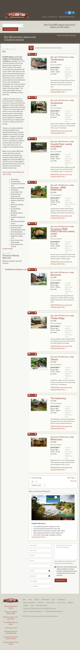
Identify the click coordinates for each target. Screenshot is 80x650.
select (31, 54)
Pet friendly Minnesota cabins (11, 623)
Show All (73, 481)
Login (44, 17)
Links (53, 599)
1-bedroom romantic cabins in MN (10, 612)
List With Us (52, 17)
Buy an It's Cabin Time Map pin (32, 611)
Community (61, 599)
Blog (24, 599)
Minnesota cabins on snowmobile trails (10, 632)
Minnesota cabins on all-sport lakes (10, 618)
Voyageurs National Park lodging (10, 643)
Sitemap (25, 605)
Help (32, 605)
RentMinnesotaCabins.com (16, 269)
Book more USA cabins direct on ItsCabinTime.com (39, 608)
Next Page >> (71, 478)
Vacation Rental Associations (53, 611)
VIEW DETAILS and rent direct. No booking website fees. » (61, 91)
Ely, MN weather (7, 248)
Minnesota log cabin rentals (10, 607)
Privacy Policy (50, 602)
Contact (36, 599)
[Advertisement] (40, 4)
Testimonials (45, 599)
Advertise (41, 602)
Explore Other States (66, 17)
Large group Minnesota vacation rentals (10, 637)
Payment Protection (29, 602)
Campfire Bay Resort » (38, 537)
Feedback (70, 602)
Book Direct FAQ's (41, 605)
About (30, 599)
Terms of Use (61, 602)
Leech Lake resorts (11, 628)
